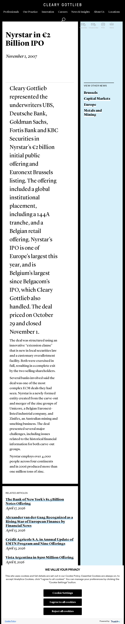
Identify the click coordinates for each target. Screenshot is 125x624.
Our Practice (30, 12)
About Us (99, 12)
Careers (63, 12)
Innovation (48, 12)
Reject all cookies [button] (63, 611)
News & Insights (80, 12)
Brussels (91, 93)
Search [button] (63, 20)
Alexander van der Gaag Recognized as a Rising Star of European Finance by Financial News (39, 522)
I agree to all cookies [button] (63, 602)
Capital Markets (97, 99)
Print (103, 28)
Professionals (11, 12)
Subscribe (83, 28)
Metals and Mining (93, 113)
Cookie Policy (10, 621)
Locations (114, 12)
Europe (90, 105)
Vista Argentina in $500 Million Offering (40, 557)
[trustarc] (115, 621)
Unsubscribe (93, 28)
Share (112, 28)
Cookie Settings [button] (62, 593)
